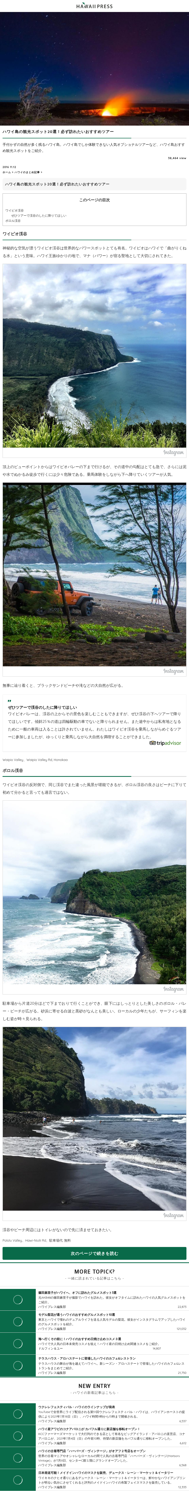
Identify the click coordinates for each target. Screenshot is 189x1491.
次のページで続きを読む (95, 1253)
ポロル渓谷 (13, 221)
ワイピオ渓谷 (14, 210)
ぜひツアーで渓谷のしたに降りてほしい (38, 215)
